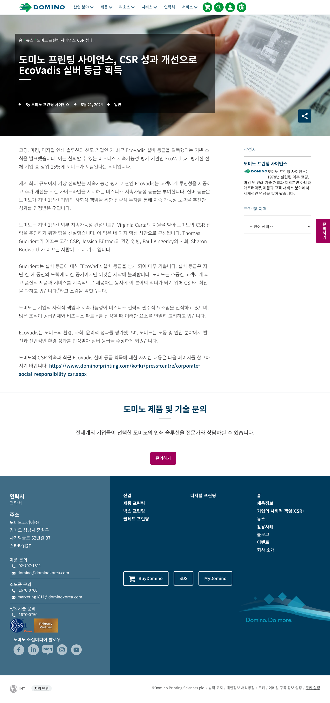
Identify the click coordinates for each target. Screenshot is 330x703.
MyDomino (216, 579)
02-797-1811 (30, 566)
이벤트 (263, 542)
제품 (106, 7)
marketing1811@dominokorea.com (49, 597)
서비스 (149, 7)
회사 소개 (266, 550)
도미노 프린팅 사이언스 (265, 163)
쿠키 (261, 688)
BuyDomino (146, 579)
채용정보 (265, 503)
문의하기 (163, 458)
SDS (184, 579)
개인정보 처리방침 (241, 688)
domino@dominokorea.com (43, 573)
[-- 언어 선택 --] (277, 226)
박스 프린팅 (134, 511)
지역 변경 (41, 688)
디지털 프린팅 (203, 495)
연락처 (169, 7)
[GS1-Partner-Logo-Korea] (34, 625)
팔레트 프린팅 (136, 519)
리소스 (127, 7)
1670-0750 (28, 615)
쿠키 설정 (313, 688)
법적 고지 (215, 688)
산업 (127, 495)
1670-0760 (28, 590)
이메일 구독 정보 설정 (285, 688)
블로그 (263, 534)
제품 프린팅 (134, 503)
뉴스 (261, 519)
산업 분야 (83, 7)
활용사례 (265, 527)
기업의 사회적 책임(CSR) (280, 511)
